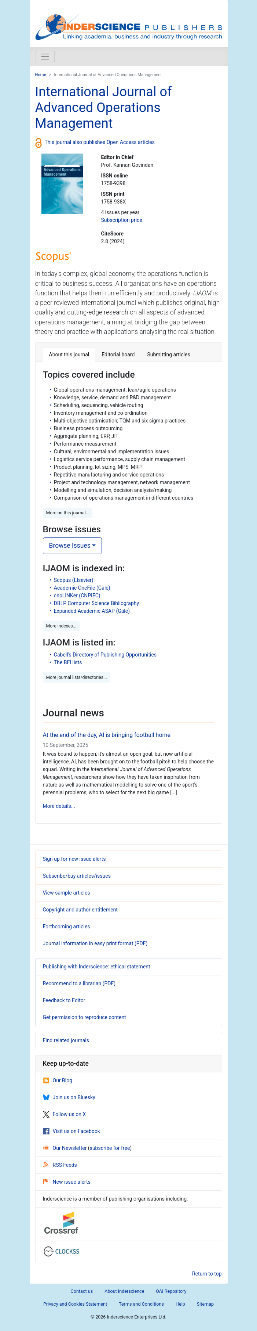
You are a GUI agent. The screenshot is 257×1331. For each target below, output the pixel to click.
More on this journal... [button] (67, 512)
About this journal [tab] (69, 354)
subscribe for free (110, 1148)
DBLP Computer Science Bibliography (96, 603)
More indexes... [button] (61, 626)
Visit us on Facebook (71, 1131)
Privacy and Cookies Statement (75, 1304)
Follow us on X (64, 1114)
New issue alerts (67, 1182)
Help (180, 1304)
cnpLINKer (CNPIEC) (77, 595)
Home (40, 74)
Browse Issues (70, 545)
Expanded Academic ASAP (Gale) (92, 611)
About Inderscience (124, 1291)
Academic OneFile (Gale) (82, 588)
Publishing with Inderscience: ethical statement (96, 967)
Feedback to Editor (64, 1000)
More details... (59, 806)
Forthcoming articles (66, 926)
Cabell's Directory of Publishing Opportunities (105, 655)
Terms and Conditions (141, 1304)
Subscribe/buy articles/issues (77, 876)
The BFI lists (68, 662)
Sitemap (205, 1304)
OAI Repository (171, 1291)
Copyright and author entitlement (80, 910)
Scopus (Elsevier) (73, 580)
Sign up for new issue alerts (74, 859)
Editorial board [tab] (118, 354)
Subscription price (121, 220)
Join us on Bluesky (69, 1097)
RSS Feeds (60, 1165)
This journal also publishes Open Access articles (100, 142)
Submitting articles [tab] (168, 354)
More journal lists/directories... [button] (76, 677)
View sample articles (66, 893)
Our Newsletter (65, 1148)
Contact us (82, 1291)
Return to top (207, 1274)
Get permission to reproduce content (84, 1017)
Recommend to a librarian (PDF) (79, 983)
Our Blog (58, 1080)
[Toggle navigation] (45, 56)
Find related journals (66, 1040)
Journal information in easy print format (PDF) (95, 943)
